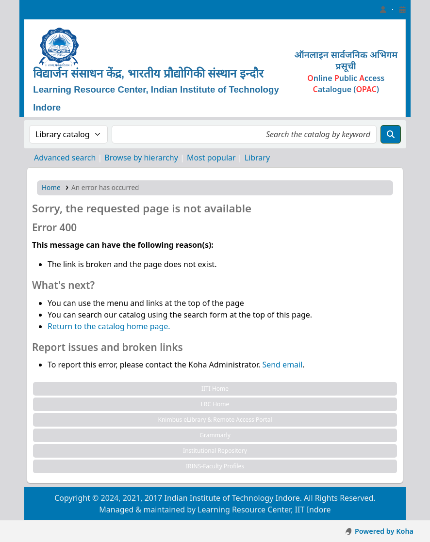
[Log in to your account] (383, 9)
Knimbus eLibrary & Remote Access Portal (215, 419)
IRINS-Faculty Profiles (215, 466)
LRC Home (215, 404)
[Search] (390, 134)
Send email (282, 364)
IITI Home (215, 388)
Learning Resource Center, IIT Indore (43, 9)
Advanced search (65, 157)
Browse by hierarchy (141, 157)
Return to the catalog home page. (109, 326)
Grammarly (215, 435)
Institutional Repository (215, 450)
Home (51, 187)
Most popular (211, 157)
